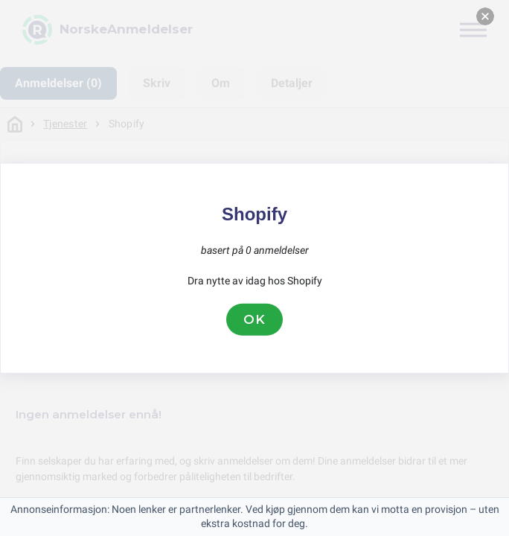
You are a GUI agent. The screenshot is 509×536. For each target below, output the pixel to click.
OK (254, 319)
